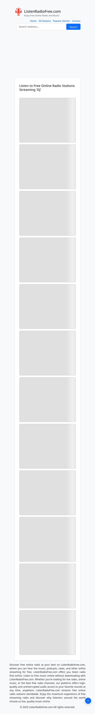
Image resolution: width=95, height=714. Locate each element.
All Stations (45, 20)
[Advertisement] (47, 54)
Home (33, 20)
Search (73, 27)
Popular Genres (61, 20)
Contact (76, 20)
